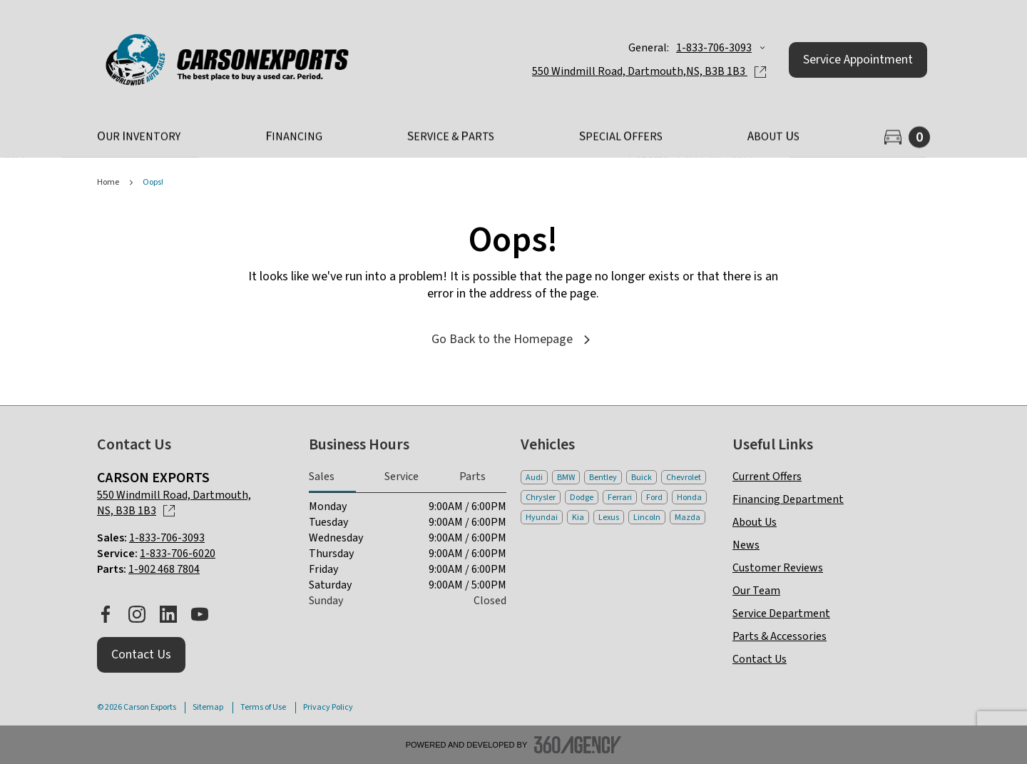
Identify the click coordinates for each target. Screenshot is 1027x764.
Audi (534, 478)
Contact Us (759, 659)
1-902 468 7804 (164, 569)
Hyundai (542, 517)
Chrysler (541, 497)
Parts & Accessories (779, 636)
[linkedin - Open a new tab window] (168, 614)
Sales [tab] (321, 476)
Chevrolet (683, 478)
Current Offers (767, 476)
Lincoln (646, 517)
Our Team (756, 591)
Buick (641, 478)
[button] (858, 60)
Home (108, 182)
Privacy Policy (328, 707)
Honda (689, 497)
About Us (754, 522)
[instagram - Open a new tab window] (136, 614)
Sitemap (208, 707)
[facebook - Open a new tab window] (105, 614)
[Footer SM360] (577, 744)
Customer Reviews (777, 568)
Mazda (687, 517)
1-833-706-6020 (177, 553)
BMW (566, 478)
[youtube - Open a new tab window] (199, 614)
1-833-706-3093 (714, 48)
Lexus (608, 517)
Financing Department (788, 499)
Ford (654, 497)
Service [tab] (401, 476)
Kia (578, 517)
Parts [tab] (472, 476)
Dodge (581, 497)
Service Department (781, 613)
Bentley (603, 478)
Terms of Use (263, 707)
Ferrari (620, 497)
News (746, 545)
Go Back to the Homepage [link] (513, 339)
